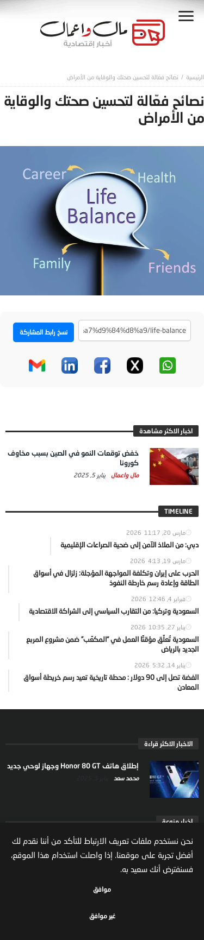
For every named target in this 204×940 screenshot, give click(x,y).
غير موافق (102, 916)
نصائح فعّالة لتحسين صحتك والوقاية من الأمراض (122, 76)
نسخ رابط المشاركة (43, 332)
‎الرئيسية (195, 76)
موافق (102, 889)
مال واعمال (124, 474)
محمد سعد (125, 777)
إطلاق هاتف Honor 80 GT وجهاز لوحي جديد (73, 765)
